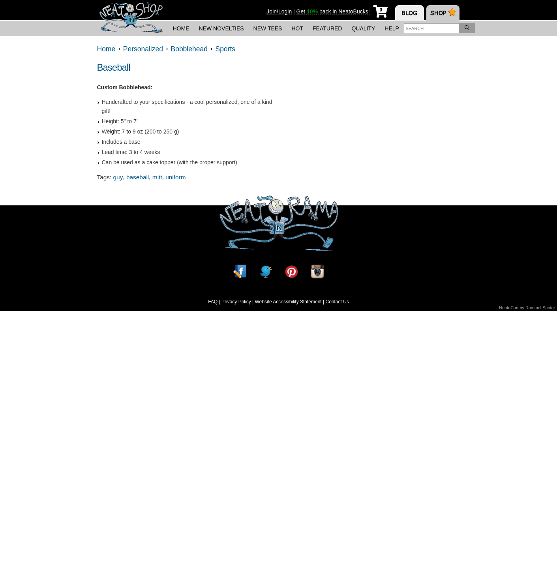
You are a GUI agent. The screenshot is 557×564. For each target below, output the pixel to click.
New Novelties (221, 28)
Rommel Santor (540, 307)
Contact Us (337, 302)
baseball (137, 177)
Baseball (113, 67)
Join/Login (279, 11)
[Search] (467, 28)
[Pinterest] (291, 271)
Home (181, 28)
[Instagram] (317, 271)
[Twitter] (265, 271)
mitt (157, 177)
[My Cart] (380, 10)
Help (391, 28)
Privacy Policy (236, 302)
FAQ (213, 302)
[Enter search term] (431, 28)
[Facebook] (239, 271)
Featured (327, 28)
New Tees (267, 28)
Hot (297, 28)
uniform (175, 177)
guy (118, 177)
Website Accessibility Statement (288, 302)
